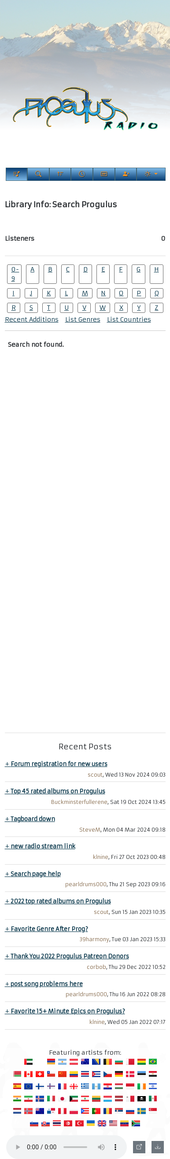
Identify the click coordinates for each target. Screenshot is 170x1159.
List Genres (82, 319)
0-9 (15, 273)
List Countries (129, 319)
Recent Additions (32, 319)
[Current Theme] (151, 174)
